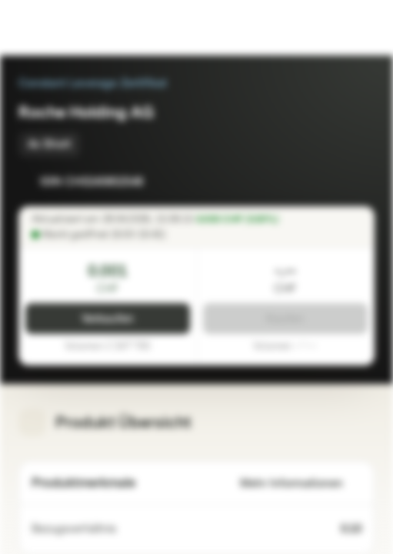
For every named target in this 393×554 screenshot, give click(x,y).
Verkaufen (108, 318)
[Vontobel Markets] (60, 28)
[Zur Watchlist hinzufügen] (328, 181)
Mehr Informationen (300, 483)
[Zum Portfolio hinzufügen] (359, 181)
